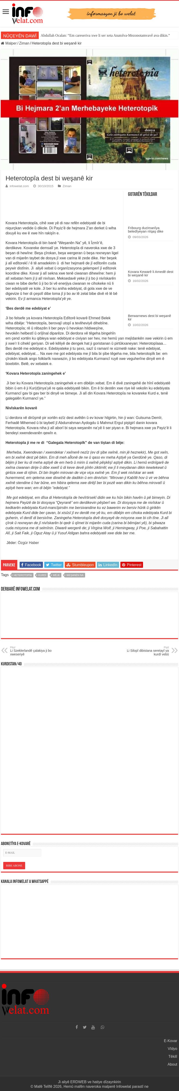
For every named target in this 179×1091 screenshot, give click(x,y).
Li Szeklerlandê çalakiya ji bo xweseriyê (33, 651)
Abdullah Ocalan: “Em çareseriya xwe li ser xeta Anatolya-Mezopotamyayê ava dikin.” (105, 35)
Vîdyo (172, 1049)
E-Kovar (170, 1041)
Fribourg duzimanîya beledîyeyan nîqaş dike (145, 229)
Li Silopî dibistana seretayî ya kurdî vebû (145, 651)
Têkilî (172, 1056)
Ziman (24, 43)
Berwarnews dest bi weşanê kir (149, 317)
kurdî (42, 575)
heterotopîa (23, 575)
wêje (56, 575)
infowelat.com (19, 186)
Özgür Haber (28, 543)
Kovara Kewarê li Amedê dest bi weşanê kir (150, 273)
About (172, 1064)
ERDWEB (78, 1082)
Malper (9, 43)
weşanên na (75, 575)
